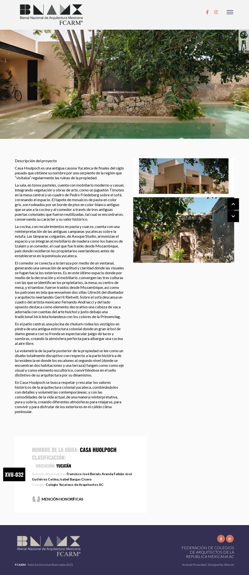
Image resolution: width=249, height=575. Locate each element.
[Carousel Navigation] (228, 210)
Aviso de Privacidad (194, 564)
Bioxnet (229, 564)
